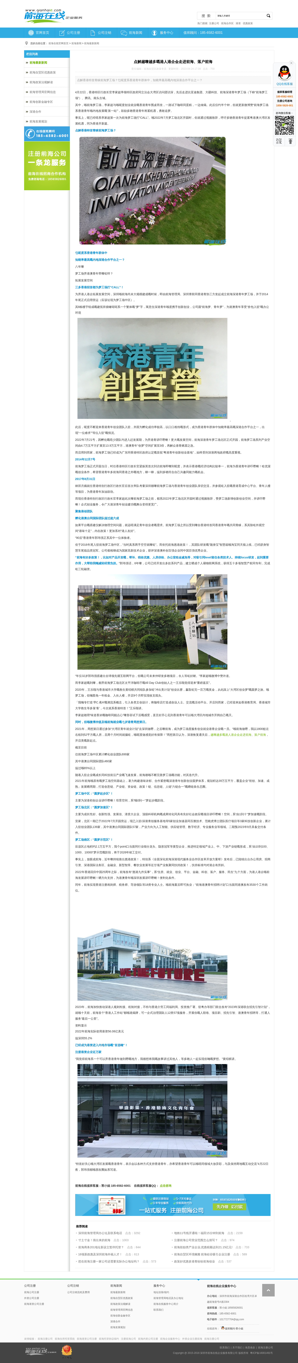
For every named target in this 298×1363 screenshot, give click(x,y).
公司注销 (104, 32)
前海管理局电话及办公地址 (168, 1298)
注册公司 (214, 23)
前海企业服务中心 (170, 1338)
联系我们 (158, 1309)
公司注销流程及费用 (78, 1292)
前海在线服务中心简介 (165, 1304)
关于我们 (237, 1347)
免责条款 (250, 1347)
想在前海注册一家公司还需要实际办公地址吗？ (109, 1261)
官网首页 (42, 32)
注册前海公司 (128, 1338)
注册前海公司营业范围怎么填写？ (196, 1240)
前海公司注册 (31, 1292)
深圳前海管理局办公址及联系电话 (100, 1233)
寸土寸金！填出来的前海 (94, 1240)
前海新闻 (135, 32)
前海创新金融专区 (41, 101)
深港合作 (35, 111)
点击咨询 (165, 1185)
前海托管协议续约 (109, 1338)
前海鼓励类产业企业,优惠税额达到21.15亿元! (203, 1247)
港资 (238, 23)
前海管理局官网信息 (43, 92)
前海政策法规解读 (41, 82)
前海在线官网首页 (59, 43)
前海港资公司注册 (34, 1304)
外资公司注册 (31, 1298)
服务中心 (166, 32)
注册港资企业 (84, 1052)
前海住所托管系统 (65, 1338)
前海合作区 (227, 23)
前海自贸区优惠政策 (43, 72)
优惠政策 (248, 23)
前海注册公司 (45, 1338)
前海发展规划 (38, 121)
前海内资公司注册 (148, 1338)
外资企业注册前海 (192, 1338)
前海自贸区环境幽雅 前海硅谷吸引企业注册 (202, 1254)
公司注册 (73, 32)
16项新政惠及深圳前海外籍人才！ (100, 1254)
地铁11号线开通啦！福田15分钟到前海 (199, 1233)
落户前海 (260, 734)
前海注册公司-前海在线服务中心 (53, 16)
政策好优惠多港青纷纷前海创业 (194, 1261)
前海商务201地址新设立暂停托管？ (101, 1247)
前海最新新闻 (91, 43)
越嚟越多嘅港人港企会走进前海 (231, 734)
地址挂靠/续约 (161, 1292)
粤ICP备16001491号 (261, 1353)
